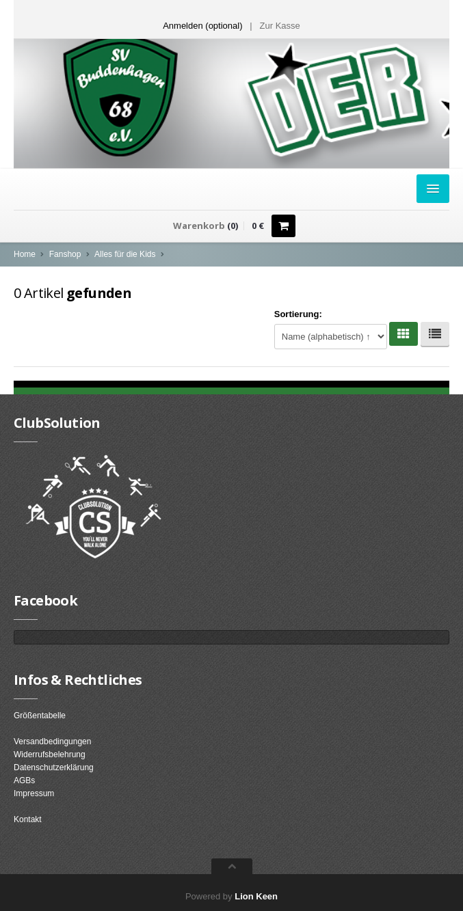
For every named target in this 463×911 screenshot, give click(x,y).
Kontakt (28, 819)
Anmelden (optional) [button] (202, 26)
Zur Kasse (280, 26)
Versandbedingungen (52, 741)
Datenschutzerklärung (54, 767)
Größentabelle (40, 715)
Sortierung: (298, 314)
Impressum (34, 793)
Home (25, 254)
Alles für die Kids (124, 254)
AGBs (24, 780)
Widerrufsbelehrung (49, 754)
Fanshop (65, 254)
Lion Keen (256, 896)
